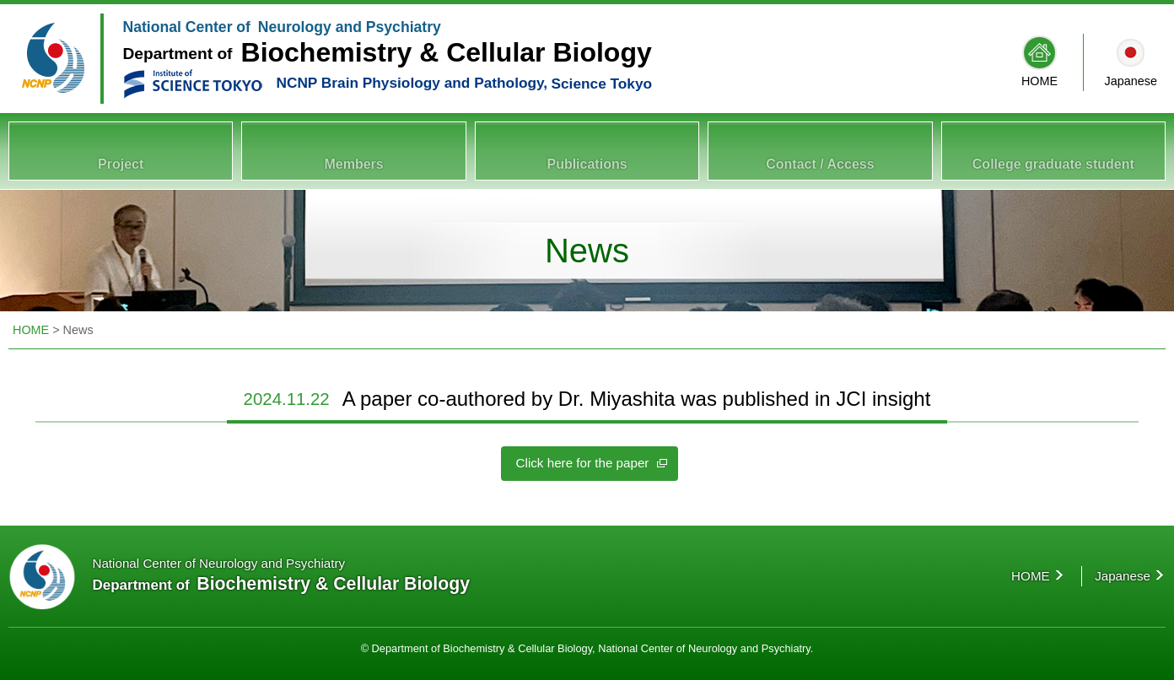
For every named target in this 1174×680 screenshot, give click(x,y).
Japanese (1131, 81)
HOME (1039, 81)
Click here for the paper (582, 460)
